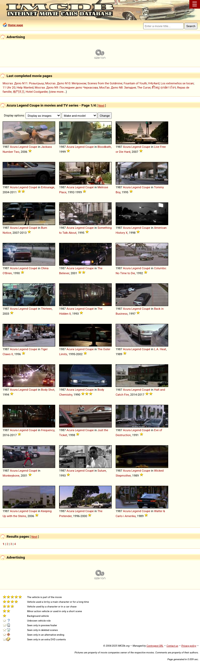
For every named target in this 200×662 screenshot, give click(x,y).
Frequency (47, 430)
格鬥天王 (18, 91)
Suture (101, 470)
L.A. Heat (160, 349)
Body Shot (47, 389)
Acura (13, 147)
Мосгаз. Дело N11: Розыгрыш (23, 83)
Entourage (47, 187)
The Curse (144, 87)
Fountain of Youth (135, 83)
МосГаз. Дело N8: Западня (117, 87)
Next (101, 105)
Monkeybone (11, 475)
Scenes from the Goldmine (105, 83)
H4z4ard (153, 83)
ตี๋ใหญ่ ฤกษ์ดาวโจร (164, 87)
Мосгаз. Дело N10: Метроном (65, 83)
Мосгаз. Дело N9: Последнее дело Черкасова (66, 87)
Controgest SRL (154, 645)
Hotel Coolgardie (37, 91)
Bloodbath (104, 147)
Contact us (172, 645)
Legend (23, 147)
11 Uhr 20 (9, 87)
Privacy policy (188, 645)
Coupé (33, 187)
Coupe (33, 147)
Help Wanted (25, 87)
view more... (58, 91)
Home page (15, 25)
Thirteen (46, 309)
